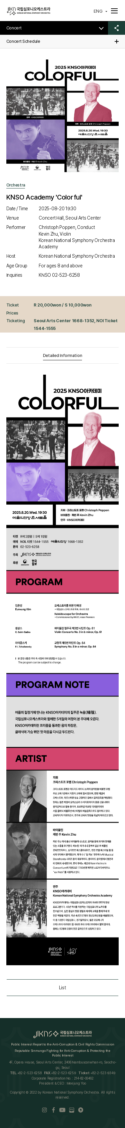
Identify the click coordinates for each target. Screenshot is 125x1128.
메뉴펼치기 (113, 10)
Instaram (44, 1110)
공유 (116, 28)
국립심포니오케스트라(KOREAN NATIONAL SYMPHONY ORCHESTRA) (28, 11)
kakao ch (81, 1110)
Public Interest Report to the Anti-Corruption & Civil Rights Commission (62, 1044)
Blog (72, 1110)
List (62, 987)
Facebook (53, 1110)
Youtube (62, 1110)
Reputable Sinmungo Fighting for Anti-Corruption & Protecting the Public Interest (62, 1052)
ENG (98, 11)
